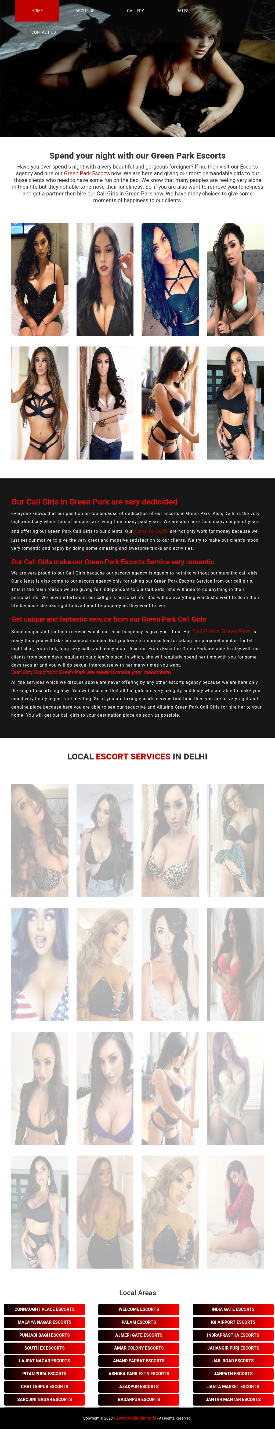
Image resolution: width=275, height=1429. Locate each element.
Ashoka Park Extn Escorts (138, 1374)
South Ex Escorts (44, 1348)
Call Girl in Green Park (221, 631)
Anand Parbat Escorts (139, 1361)
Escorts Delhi (151, 531)
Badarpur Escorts (139, 1399)
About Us (85, 11)
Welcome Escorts (139, 1309)
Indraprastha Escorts (233, 1335)
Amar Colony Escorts (139, 1348)
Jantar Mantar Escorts (233, 1399)
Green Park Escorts (87, 173)
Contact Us (43, 32)
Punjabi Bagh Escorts (44, 1335)
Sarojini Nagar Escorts (44, 1399)
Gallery (135, 11)
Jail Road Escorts (233, 1361)
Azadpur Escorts (139, 1387)
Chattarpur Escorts (44, 1387)
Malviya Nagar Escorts (44, 1322)
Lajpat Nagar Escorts (44, 1361)
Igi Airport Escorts (233, 1322)
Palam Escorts (139, 1322)
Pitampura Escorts (44, 1374)
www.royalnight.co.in (135, 1418)
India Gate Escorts (233, 1309)
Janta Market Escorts (233, 1387)
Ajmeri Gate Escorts (138, 1335)
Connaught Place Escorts (45, 1309)
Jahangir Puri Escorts (233, 1348)
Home (37, 11)
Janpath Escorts (233, 1374)
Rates (182, 11)
